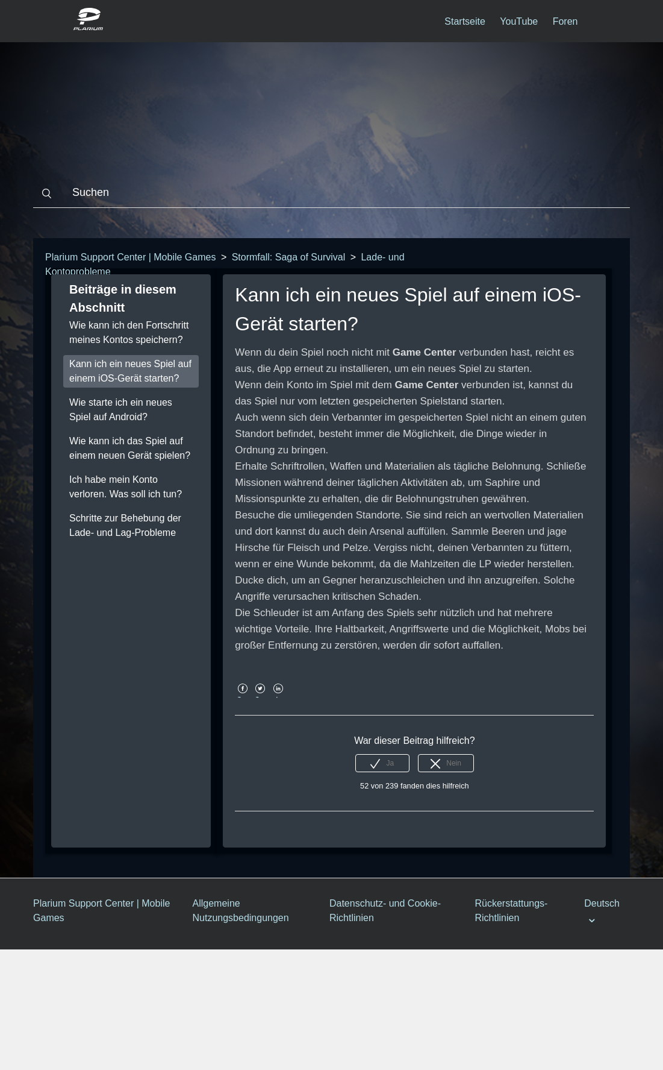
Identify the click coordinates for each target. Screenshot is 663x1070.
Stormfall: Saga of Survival (289, 257)
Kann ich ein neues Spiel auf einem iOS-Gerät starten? (130, 371)
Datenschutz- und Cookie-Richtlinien (385, 910)
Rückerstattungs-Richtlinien (511, 910)
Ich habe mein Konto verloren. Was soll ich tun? (125, 486)
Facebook (242, 697)
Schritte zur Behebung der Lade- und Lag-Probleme (125, 525)
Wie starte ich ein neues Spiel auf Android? (120, 409)
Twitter (260, 697)
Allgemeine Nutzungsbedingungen (241, 910)
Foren (565, 21)
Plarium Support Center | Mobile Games (130, 257)
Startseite (464, 21)
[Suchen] (331, 193)
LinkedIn (277, 697)
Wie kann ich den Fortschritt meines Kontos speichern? (128, 332)
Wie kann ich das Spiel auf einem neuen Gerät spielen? (129, 448)
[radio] (382, 763)
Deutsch (602, 903)
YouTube (519, 21)
